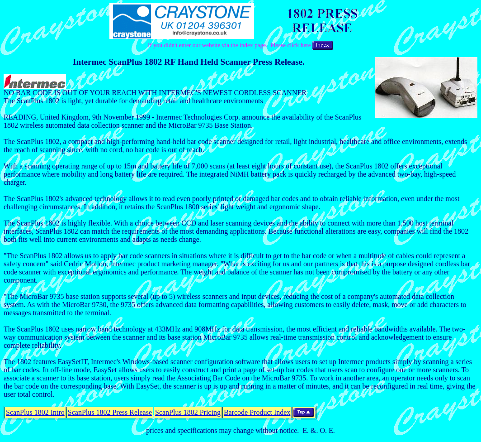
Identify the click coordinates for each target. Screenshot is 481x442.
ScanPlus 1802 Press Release (110, 412)
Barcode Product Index (257, 412)
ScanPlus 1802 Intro (35, 412)
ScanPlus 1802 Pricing (188, 412)
